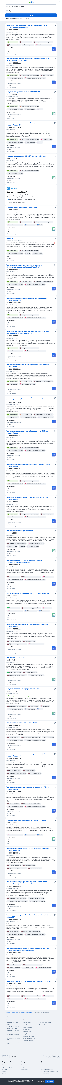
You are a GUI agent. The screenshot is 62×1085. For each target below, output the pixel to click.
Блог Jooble (24, 1069)
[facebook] (44, 1056)
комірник (9, 238)
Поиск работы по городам (46, 1025)
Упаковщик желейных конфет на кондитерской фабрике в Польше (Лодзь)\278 (27, 849)
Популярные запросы (46, 1064)
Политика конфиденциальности (49, 1071)
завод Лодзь (26, 1025)
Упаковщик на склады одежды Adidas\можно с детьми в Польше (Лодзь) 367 (27, 399)
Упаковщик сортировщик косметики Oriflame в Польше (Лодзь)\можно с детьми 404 (26, 26)
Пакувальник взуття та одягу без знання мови (23, 689)
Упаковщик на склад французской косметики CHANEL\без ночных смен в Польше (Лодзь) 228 (27, 332)
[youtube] (58, 1056)
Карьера (4, 1073)
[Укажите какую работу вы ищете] (31, 6)
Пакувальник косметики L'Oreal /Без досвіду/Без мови (26, 156)
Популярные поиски (13, 1017)
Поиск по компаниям (46, 1076)
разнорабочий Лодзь (28, 1036)
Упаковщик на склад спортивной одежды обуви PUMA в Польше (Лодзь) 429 (27, 432)
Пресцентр (5, 1071)
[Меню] (2, 2)
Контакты (4, 1069)
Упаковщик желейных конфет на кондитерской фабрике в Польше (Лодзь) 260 (27, 755)
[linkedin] (54, 1056)
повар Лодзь (26, 1034)
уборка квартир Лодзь (29, 1038)
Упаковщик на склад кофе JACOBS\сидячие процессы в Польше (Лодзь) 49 (27, 625)
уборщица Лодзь (27, 1027)
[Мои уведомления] (60, 2)
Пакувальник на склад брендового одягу (21, 207)
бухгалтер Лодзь (27, 1031)
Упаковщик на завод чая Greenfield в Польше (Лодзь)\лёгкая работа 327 (28, 916)
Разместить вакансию (27, 1064)
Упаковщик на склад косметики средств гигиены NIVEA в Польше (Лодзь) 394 (27, 366)
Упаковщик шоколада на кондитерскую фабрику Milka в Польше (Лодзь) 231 (27, 498)
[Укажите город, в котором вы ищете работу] (31, 11)
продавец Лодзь (27, 1022)
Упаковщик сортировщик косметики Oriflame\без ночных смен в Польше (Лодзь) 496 (27, 60)
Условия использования (47, 1069)
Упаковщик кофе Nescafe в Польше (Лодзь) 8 (22, 723)
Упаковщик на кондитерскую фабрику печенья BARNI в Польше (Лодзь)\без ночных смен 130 (26, 883)
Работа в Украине (45, 1067)
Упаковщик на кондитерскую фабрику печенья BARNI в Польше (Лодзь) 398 (26, 299)
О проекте (5, 1064)
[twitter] (49, 1056)
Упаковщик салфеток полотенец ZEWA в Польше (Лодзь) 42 (28, 981)
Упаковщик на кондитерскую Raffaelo (20, 530)
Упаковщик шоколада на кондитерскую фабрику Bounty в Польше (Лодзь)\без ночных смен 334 (27, 949)
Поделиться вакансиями (28, 1067)
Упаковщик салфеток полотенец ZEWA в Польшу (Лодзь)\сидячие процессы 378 (24, 561)
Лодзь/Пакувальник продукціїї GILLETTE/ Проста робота (27, 593)
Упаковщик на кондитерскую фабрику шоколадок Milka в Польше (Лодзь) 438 (27, 788)
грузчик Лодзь (26, 1029)
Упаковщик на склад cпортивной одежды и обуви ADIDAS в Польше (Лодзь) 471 (28, 465)
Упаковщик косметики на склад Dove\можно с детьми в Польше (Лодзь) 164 (27, 124)
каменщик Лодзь (27, 1043)
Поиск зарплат (45, 1073)
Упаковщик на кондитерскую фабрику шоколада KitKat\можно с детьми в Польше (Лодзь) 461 (24, 266)
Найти (31, 15)
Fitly (42, 1078)
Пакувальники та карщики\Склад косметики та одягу (26, 820)
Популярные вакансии (45, 1022)
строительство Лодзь (29, 1040)
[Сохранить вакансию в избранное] (55, 25)
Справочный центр (7, 1067)
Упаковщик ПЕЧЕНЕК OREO (16, 658)
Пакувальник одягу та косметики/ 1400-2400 (23, 92)
